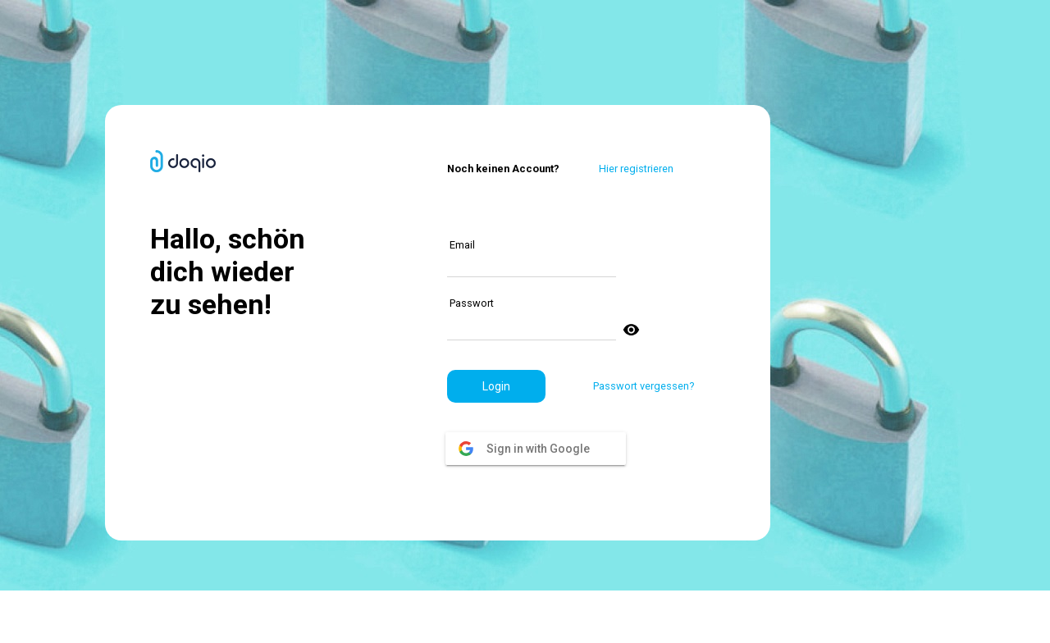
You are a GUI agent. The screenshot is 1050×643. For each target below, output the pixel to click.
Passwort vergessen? (643, 386)
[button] (496, 386)
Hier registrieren (636, 168)
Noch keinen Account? (503, 168)
